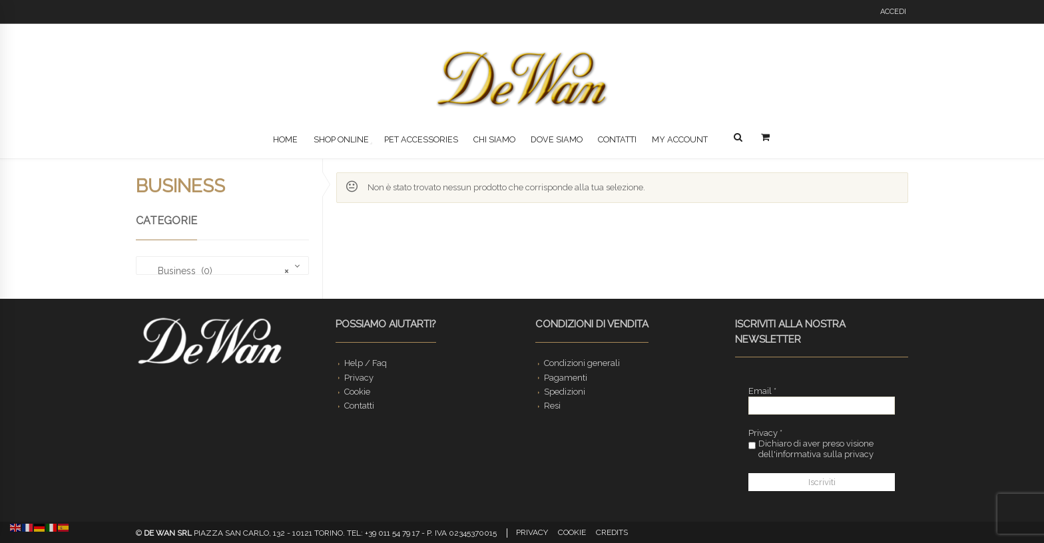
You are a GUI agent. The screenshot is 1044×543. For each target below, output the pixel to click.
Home (285, 139)
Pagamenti (565, 378)
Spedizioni (564, 392)
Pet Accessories (421, 139)
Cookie (357, 392)
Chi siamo (494, 139)
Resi (552, 406)
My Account (680, 139)
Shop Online (341, 139)
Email (762, 391)
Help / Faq (365, 363)
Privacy (359, 378)
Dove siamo (557, 139)
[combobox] (222, 265)
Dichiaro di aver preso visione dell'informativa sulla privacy (811, 449)
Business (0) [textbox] (215, 271)
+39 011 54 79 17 (392, 533)
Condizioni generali (582, 363)
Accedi (893, 11)
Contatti (617, 139)
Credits (612, 532)
